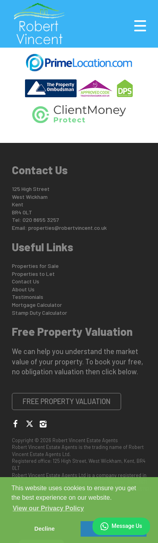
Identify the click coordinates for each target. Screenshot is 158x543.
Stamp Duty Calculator (39, 312)
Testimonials (27, 296)
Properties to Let (33, 273)
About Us (23, 289)
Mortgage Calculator (37, 304)
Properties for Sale (35, 265)
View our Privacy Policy (48, 508)
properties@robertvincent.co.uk (67, 227)
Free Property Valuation (67, 401)
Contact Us (25, 281)
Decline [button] (45, 529)
